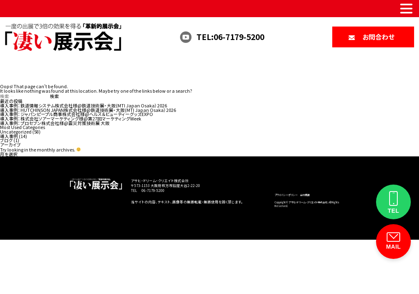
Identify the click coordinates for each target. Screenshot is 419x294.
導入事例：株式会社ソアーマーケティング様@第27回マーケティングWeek (70, 119)
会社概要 (305, 195)
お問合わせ (378, 37)
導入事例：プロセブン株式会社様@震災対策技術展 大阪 (55, 123)
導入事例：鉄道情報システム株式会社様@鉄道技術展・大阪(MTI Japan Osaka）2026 (83, 105)
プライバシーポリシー (286, 195)
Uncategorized (16, 132)
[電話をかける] (393, 202)
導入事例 (9, 136)
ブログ (6, 140)
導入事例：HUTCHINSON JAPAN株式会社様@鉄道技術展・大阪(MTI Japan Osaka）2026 (88, 110)
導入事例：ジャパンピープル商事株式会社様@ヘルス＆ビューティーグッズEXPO (76, 114)
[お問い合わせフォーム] (393, 241)
